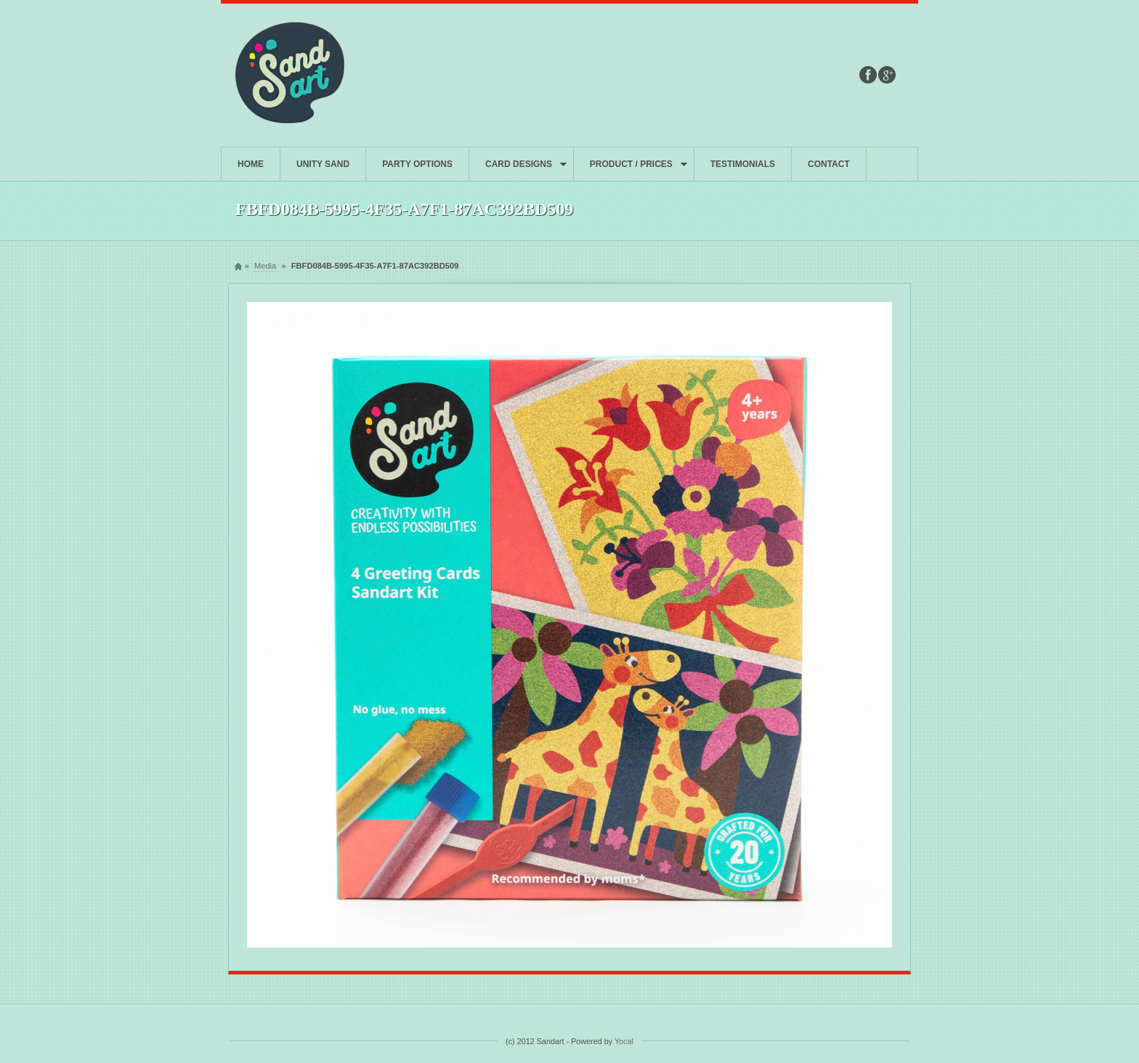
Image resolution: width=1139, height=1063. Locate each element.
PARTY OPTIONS (417, 164)
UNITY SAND (322, 164)
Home (238, 266)
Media (265, 265)
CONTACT (829, 164)
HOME (251, 164)
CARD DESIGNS (518, 170)
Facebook (868, 75)
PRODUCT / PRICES (630, 170)
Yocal (624, 1041)
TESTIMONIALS (742, 164)
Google (887, 75)
